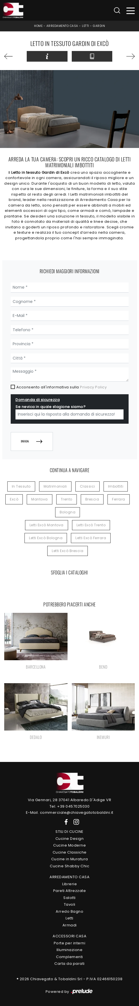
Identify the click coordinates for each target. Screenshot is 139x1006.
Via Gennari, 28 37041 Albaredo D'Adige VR (69, 800)
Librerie (69, 884)
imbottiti (116, 486)
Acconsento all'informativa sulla (61, 387)
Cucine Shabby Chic (69, 866)
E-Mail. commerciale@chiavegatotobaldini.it (69, 812)
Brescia (92, 499)
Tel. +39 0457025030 (70, 806)
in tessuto (21, 486)
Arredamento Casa (62, 26)
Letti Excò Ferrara (90, 538)
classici (87, 486)
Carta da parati (69, 963)
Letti (85, 26)
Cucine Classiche (70, 852)
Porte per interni (70, 943)
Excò (14, 499)
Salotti (69, 897)
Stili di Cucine (69, 831)
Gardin (99, 26)
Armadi (69, 925)
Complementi (69, 956)
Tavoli (69, 904)
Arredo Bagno (69, 911)
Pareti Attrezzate (69, 890)
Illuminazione (70, 949)
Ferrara (118, 499)
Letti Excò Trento (91, 525)
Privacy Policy (93, 387)
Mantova (39, 499)
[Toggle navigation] (130, 10)
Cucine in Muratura (69, 859)
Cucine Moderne (69, 845)
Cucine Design (69, 838)
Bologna (68, 512)
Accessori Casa (69, 936)
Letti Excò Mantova (47, 525)
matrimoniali (55, 486)
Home (38, 26)
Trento (66, 499)
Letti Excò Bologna (45, 538)
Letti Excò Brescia (67, 550)
